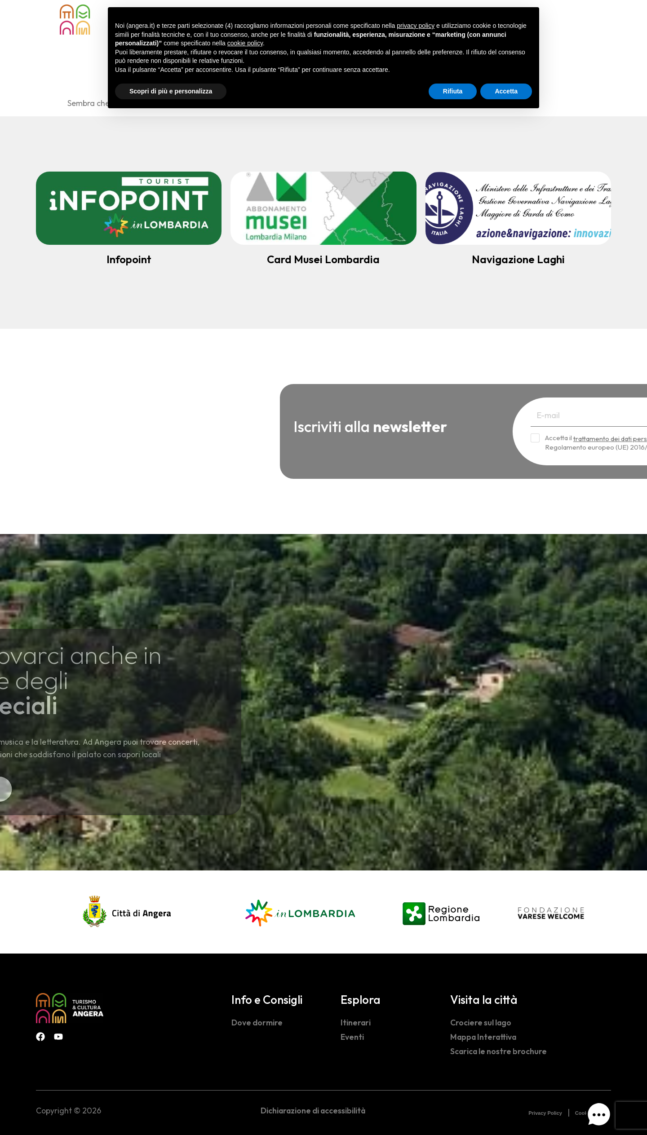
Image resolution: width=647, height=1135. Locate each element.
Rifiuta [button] (453, 91)
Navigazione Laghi (518, 259)
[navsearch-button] (570, 18)
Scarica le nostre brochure (498, 1051)
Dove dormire (257, 1022)
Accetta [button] (506, 91)
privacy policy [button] (415, 25)
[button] (599, 1116)
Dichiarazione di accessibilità (313, 1110)
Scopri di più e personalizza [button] (170, 91)
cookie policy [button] (245, 43)
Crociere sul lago (480, 1022)
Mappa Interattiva (483, 1037)
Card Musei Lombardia (323, 259)
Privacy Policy (545, 1113)
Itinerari (356, 1022)
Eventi (352, 1037)
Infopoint (128, 259)
